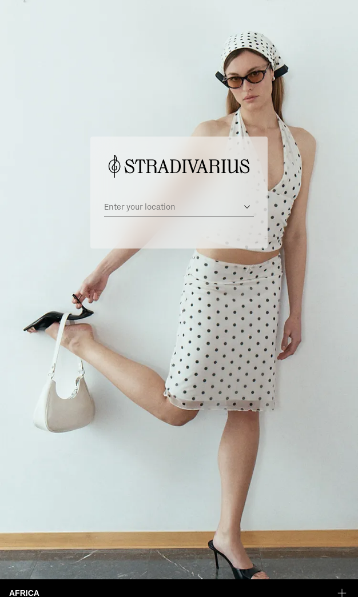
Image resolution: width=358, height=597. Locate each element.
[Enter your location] (171, 207)
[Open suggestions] (247, 207)
